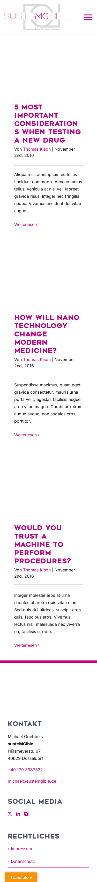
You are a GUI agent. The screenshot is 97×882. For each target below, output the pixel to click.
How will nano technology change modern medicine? (47, 334)
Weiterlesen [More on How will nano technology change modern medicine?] (25, 434)
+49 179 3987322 (25, 769)
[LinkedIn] (18, 814)
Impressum (21, 848)
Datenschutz (23, 861)
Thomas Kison (37, 149)
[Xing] (26, 814)
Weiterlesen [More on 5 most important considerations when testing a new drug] (25, 224)
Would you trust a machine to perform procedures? (42, 544)
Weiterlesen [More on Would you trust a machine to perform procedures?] (25, 645)
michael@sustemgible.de (32, 781)
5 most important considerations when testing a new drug (47, 124)
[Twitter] (10, 814)
